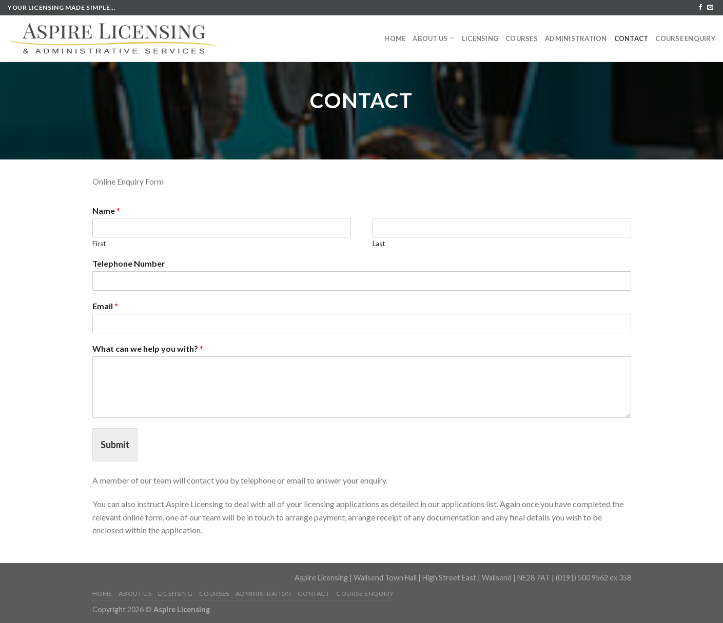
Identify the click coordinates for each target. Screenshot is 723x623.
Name (106, 210)
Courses (521, 38)
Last (379, 243)
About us (434, 38)
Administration (576, 38)
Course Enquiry (685, 38)
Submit (115, 444)
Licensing (480, 38)
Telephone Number (128, 263)
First (99, 243)
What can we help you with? (147, 348)
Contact (631, 38)
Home (394, 38)
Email (105, 306)
